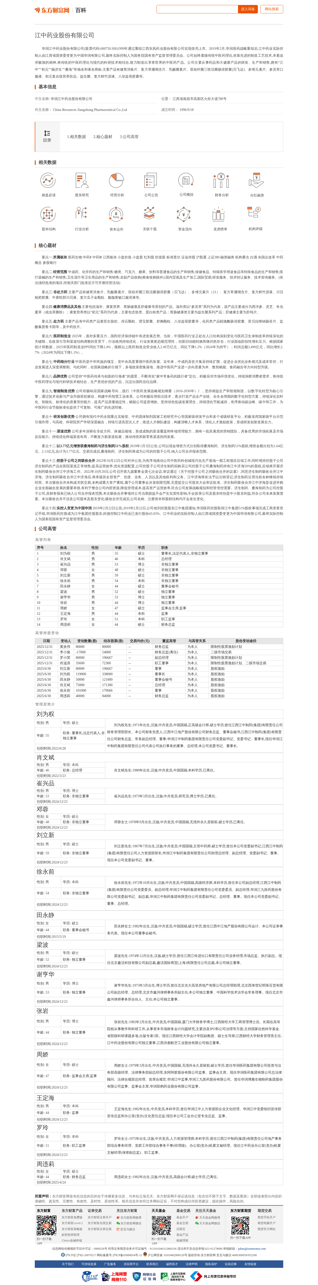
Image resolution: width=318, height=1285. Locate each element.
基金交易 (182, 1223)
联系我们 (152, 1264)
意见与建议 (126, 1229)
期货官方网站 (267, 1229)
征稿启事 (231, 1264)
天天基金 (158, 1211)
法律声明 (192, 1264)
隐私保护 (211, 1264)
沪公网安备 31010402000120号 (165, 1255)
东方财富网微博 (129, 1217)
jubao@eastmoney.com (252, 1248)
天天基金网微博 (207, 1217)
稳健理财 (182, 1240)
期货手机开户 (267, 1217)
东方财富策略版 (72, 1229)
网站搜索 (272, 9)
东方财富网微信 (129, 1223)
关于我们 (68, 1264)
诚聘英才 (172, 1264)
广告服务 (110, 1264)
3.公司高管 (129, 137)
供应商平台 (131, 1264)
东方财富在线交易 (100, 1223)
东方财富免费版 (72, 1217)
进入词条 (248, 9)
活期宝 (180, 1229)
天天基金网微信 (207, 1223)
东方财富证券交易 (100, 1229)
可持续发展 (88, 1264)
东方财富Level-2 (72, 1223)
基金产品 (182, 1235)
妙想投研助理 (71, 1235)
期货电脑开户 (267, 1223)
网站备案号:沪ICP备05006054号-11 (120, 1255)
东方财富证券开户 (100, 1217)
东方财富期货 (240, 1211)
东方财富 (44, 1211)
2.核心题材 (102, 137)
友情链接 (250, 1264)
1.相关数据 (76, 137)
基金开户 (182, 1217)
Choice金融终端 (72, 1240)
